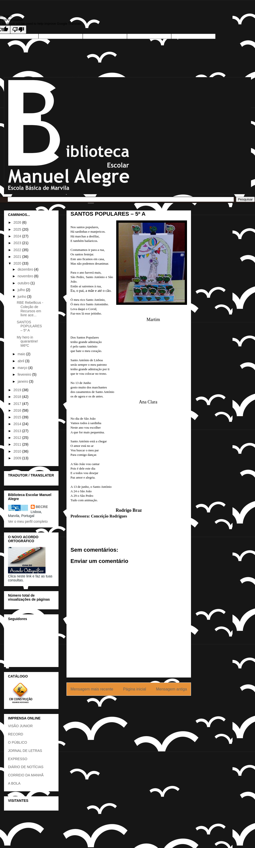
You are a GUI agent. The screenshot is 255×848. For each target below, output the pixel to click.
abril (21, 361)
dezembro (26, 269)
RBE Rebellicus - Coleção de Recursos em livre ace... (30, 309)
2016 (18, 410)
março (23, 368)
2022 (18, 250)
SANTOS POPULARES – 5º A (29, 326)
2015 (18, 417)
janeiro (23, 381)
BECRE (42, 507)
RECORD (15, 734)
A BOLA (14, 783)
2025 (18, 229)
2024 (18, 236)
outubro (24, 283)
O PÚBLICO (17, 742)
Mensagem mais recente (91, 689)
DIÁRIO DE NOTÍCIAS (26, 767)
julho (22, 290)
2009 (18, 458)
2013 (18, 431)
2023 (18, 243)
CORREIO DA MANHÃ (26, 775)
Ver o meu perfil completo (28, 521)
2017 (18, 404)
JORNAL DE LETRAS (25, 751)
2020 (18, 263)
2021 (18, 257)
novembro (26, 276)
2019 (18, 390)
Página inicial (134, 689)
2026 (18, 222)
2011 (18, 444)
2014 (18, 424)
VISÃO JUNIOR (20, 726)
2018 (18, 397)
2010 (18, 451)
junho (22, 297)
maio (22, 354)
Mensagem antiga (171, 689)
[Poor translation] (18, 29)
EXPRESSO (17, 759)
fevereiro (25, 374)
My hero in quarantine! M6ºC (27, 341)
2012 (18, 438)
